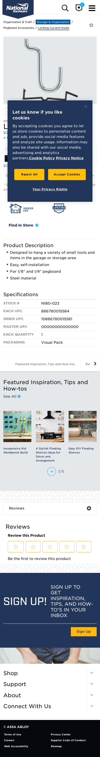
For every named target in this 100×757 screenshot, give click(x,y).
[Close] (85, 106)
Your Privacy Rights (50, 189)
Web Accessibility (16, 746)
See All (11, 396)
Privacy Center (61, 734)
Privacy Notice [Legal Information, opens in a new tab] (70, 158)
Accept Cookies (67, 174)
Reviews (16, 508)
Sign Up (84, 632)
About (12, 695)
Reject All (29, 174)
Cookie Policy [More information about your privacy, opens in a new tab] (42, 158)
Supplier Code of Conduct (68, 740)
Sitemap (56, 746)
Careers (9, 740)
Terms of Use (12, 734)
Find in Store (23, 225)
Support (14, 684)
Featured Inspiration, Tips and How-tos (45, 364)
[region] (50, 151)
